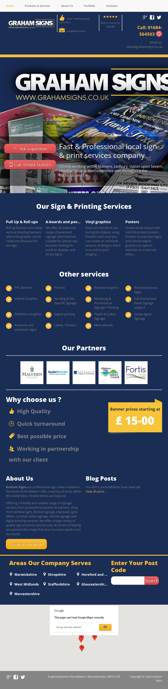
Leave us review (26, 544)
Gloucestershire (94, 584)
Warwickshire (25, 574)
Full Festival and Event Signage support (145, 303)
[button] (94, 637)
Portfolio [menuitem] (89, 6)
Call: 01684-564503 (32, 164)
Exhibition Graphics (28, 314)
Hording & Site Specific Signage (65, 301)
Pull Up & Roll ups (22, 221)
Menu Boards (103, 325)
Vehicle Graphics (26, 299)
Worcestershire (26, 594)
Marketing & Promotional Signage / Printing (106, 303)
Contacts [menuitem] (111, 6)
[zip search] (127, 580)
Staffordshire (58, 584)
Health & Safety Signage (105, 316)
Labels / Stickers (65, 325)
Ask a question (33, 148)
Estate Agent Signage (143, 316)
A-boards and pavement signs (64, 221)
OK (105, 627)
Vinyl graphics (98, 221)
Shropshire (56, 574)
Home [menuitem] (10, 6)
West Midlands (26, 584)
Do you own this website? (69, 627)
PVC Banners (24, 288)
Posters (132, 221)
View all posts (95, 491)
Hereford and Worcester (94, 574)
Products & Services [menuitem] (37, 6)
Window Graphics (106, 288)
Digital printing (64, 314)
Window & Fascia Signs (146, 290)
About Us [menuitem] (67, 6)
